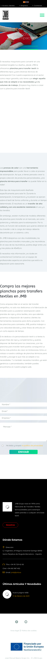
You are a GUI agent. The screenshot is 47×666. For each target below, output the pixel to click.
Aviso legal (14, 630)
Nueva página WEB (20, 592)
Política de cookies (29, 630)
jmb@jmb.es (16, 572)
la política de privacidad (32, 445)
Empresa (24, 5)
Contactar (38, 5)
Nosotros (10, 525)
